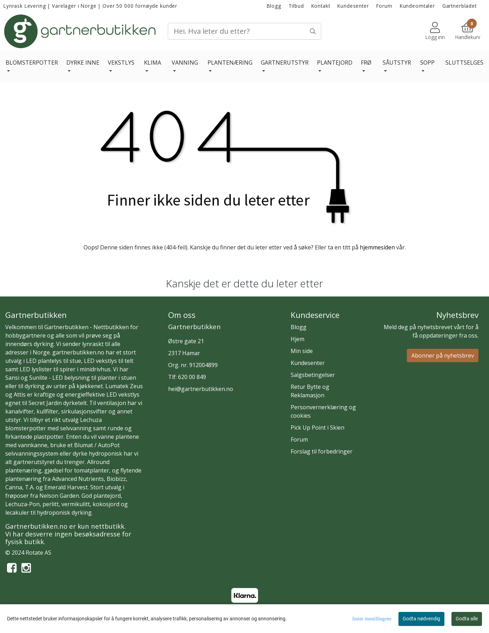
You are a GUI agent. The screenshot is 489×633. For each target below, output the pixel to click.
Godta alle (467, 618)
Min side (302, 351)
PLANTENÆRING (229, 62)
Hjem (297, 339)
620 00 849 (192, 377)
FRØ (366, 62)
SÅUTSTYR (397, 62)
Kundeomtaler (417, 5)
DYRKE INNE (82, 62)
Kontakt (320, 5)
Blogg (274, 5)
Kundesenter (353, 5)
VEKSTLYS (121, 62)
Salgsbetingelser (313, 375)
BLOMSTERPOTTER (32, 62)
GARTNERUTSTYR (285, 62)
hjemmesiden (377, 247)
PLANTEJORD (334, 62)
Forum (384, 5)
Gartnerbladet (459, 5)
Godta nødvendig (421, 618)
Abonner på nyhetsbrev (442, 355)
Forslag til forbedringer (321, 451)
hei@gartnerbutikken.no (200, 389)
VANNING (185, 62)
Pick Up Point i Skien (317, 427)
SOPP (427, 62)
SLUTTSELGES (464, 62)
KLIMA (152, 62)
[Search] (245, 31)
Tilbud (296, 5)
